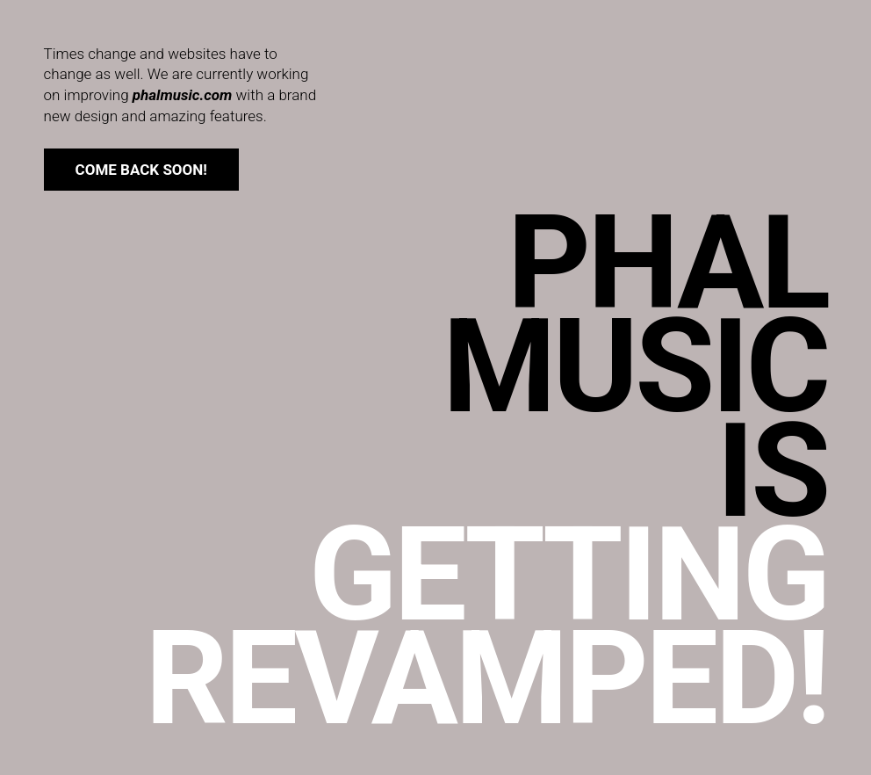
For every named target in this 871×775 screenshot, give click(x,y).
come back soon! (141, 169)
